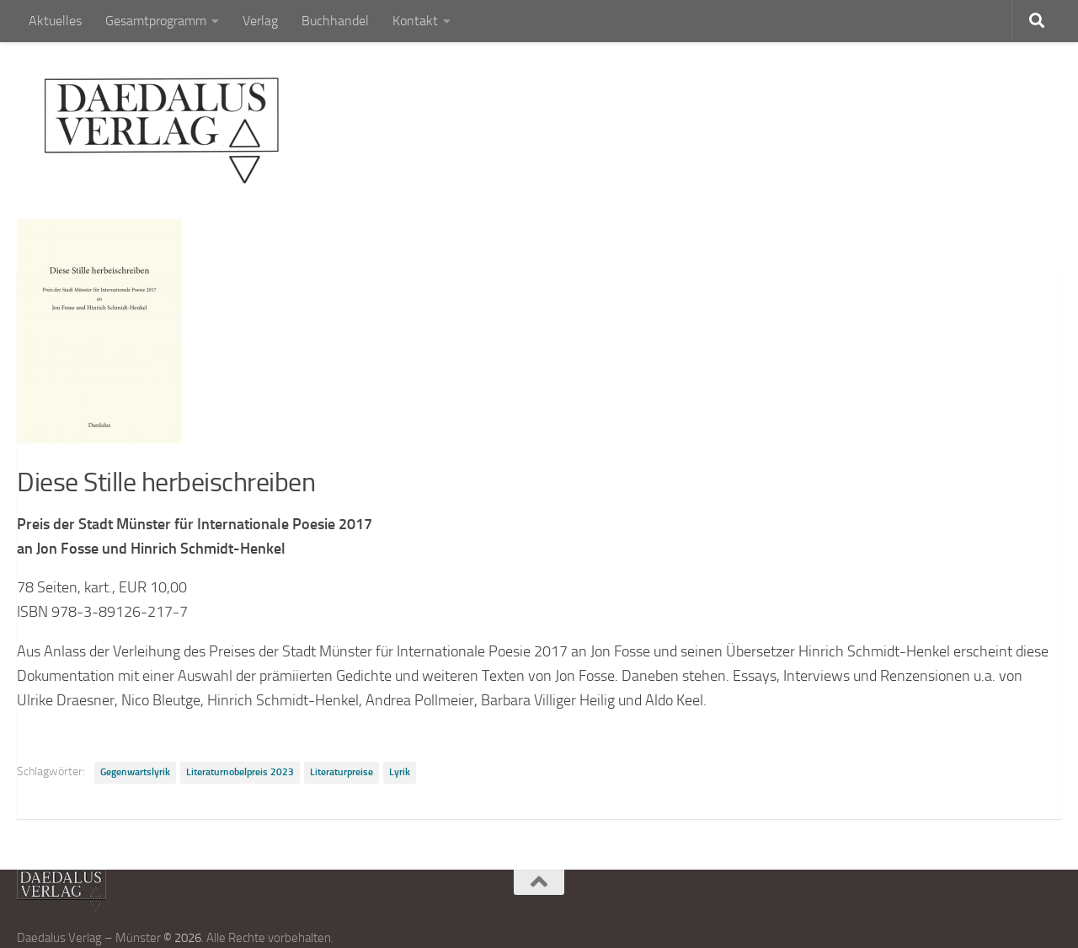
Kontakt (415, 21)
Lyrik (399, 772)
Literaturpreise (341, 772)
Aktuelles (55, 21)
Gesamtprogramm (155, 21)
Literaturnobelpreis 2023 (240, 772)
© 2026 (182, 937)
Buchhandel (335, 21)
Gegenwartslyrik (135, 772)
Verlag (260, 21)
